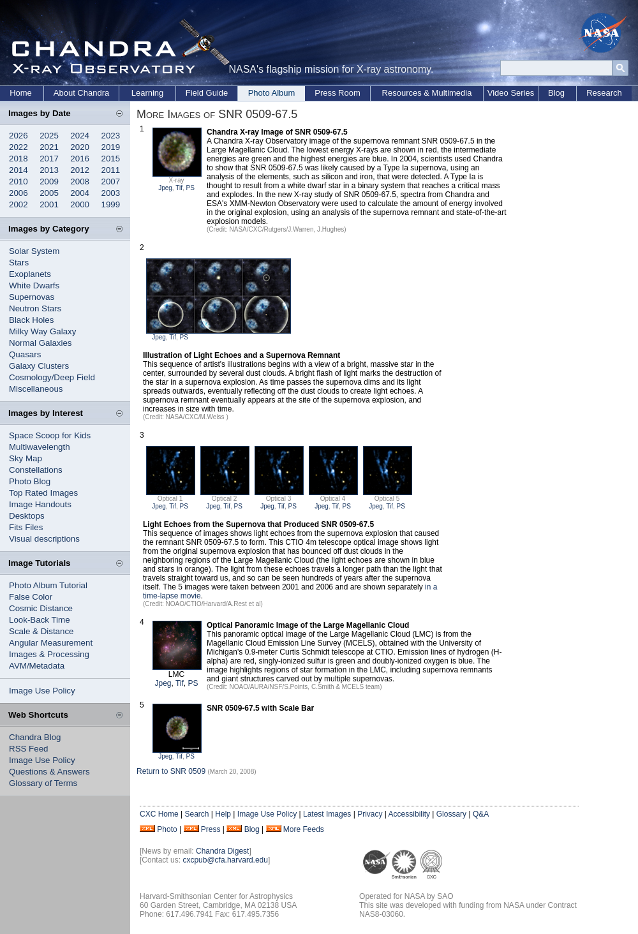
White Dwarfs (34, 285)
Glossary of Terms (43, 783)
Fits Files (26, 527)
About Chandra (81, 93)
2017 (49, 158)
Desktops (27, 516)
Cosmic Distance (41, 608)
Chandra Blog (35, 737)
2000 (79, 204)
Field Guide (207, 93)
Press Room (337, 93)
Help (223, 814)
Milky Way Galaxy (42, 331)
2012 (79, 170)
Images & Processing (49, 654)
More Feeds (303, 829)
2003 (111, 193)
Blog (556, 93)
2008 (79, 181)
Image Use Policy (42, 690)
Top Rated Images (43, 493)
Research (604, 93)
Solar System (34, 251)
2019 (111, 147)
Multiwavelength (39, 447)
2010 (18, 181)
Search (196, 814)
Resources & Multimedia (427, 93)
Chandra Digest (222, 851)
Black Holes (31, 320)
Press (211, 829)
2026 (18, 135)
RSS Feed (28, 748)
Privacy (369, 814)
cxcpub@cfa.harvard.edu (225, 860)
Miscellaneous (36, 389)
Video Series (510, 93)
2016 (79, 158)
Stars (19, 262)
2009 (49, 181)
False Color (30, 597)
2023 (111, 135)
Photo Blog (29, 481)
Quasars (25, 354)
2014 (18, 170)
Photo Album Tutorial (48, 585)
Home (21, 93)
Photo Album (271, 93)
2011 (111, 170)
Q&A (481, 814)
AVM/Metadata (36, 666)
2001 (49, 204)
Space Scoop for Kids (50, 435)
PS (190, 187)
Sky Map (25, 458)
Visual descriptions (44, 539)
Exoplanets (30, 274)
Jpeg (165, 187)
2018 (18, 158)
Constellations (36, 470)
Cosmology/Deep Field (52, 377)
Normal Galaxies (40, 343)
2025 (49, 135)
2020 (79, 147)
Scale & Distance (41, 631)
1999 (111, 204)
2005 (49, 193)
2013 (49, 170)
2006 (18, 193)
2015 (111, 158)
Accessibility (409, 814)
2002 (18, 204)
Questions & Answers (49, 771)
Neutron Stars (35, 308)
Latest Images (327, 814)
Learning (147, 93)
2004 (79, 193)
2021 (49, 147)
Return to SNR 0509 (171, 771)
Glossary (451, 814)
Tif (178, 187)
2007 (111, 181)
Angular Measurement (51, 643)
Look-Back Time (39, 620)
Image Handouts (40, 504)
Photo (167, 829)
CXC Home (159, 814)
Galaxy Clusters (39, 366)
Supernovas (31, 297)
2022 (18, 147)
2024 (79, 135)
